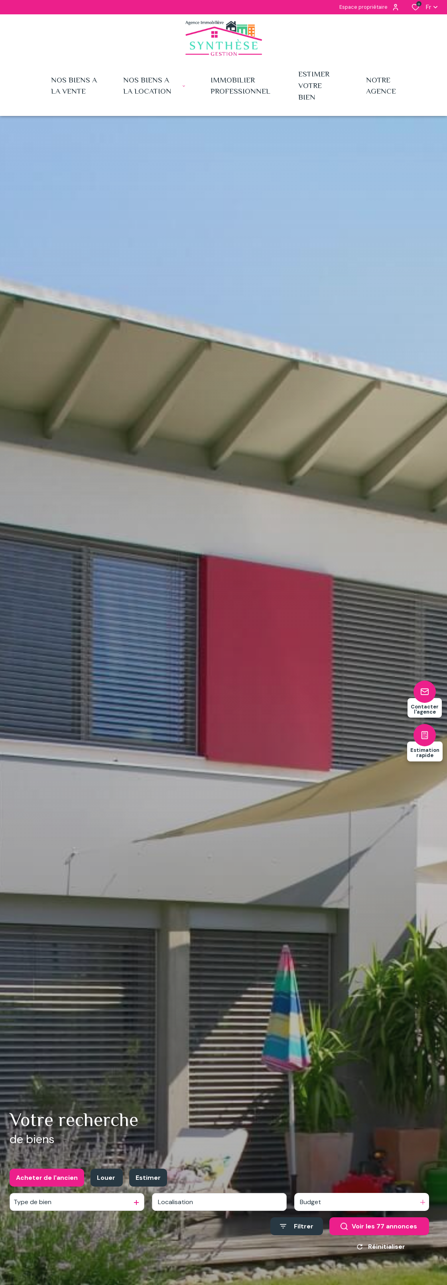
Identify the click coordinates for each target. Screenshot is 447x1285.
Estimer (148, 1177)
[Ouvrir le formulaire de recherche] (296, 1226)
